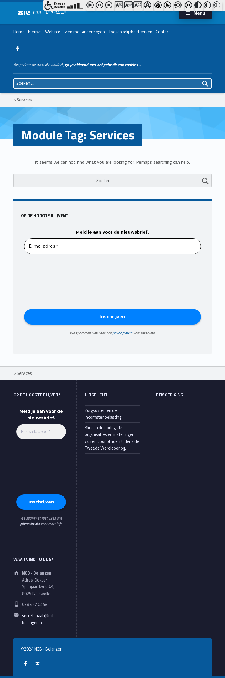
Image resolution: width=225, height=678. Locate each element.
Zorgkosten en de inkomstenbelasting (103, 413)
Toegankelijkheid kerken (130, 32)
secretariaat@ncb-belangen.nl (39, 619)
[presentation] (48, 281)
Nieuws (35, 32)
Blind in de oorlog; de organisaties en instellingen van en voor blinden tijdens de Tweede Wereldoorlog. (112, 438)
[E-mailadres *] (112, 246)
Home (19, 32)
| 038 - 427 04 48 (42, 12)
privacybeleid (122, 333)
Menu (199, 12)
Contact (163, 32)
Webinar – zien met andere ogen (75, 32)
